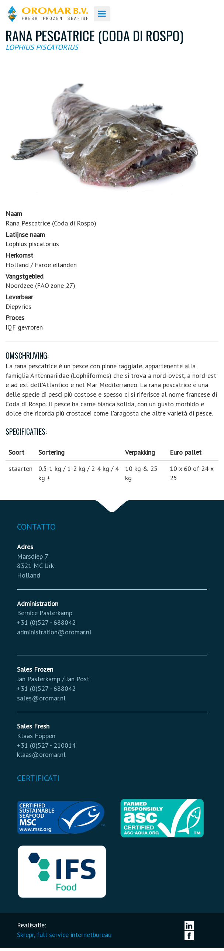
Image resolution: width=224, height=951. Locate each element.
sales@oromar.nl (41, 698)
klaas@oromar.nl (41, 754)
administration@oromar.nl (54, 632)
